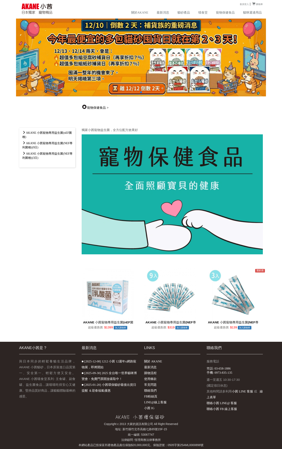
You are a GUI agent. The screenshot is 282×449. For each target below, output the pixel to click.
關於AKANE (139, 12)
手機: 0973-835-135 (219, 372)
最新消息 (163, 12)
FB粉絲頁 (150, 396)
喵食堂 (203, 12)
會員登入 (244, 4)
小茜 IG (149, 408)
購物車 (257, 4)
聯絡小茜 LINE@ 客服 (222, 403)
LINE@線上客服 (155, 402)
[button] (141, 92)
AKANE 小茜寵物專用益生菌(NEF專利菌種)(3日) (47, 155)
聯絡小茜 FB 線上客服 (222, 409)
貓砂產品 (183, 12)
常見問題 (150, 384)
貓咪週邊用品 (252, 12)
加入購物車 (120, 327)
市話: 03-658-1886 (219, 368)
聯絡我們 (150, 390)
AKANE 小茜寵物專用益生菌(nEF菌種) (47, 135)
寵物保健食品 (225, 12)
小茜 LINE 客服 (242, 391)
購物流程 (150, 373)
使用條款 (150, 379)
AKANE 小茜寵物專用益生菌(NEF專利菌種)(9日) (47, 145)
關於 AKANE (153, 361)
